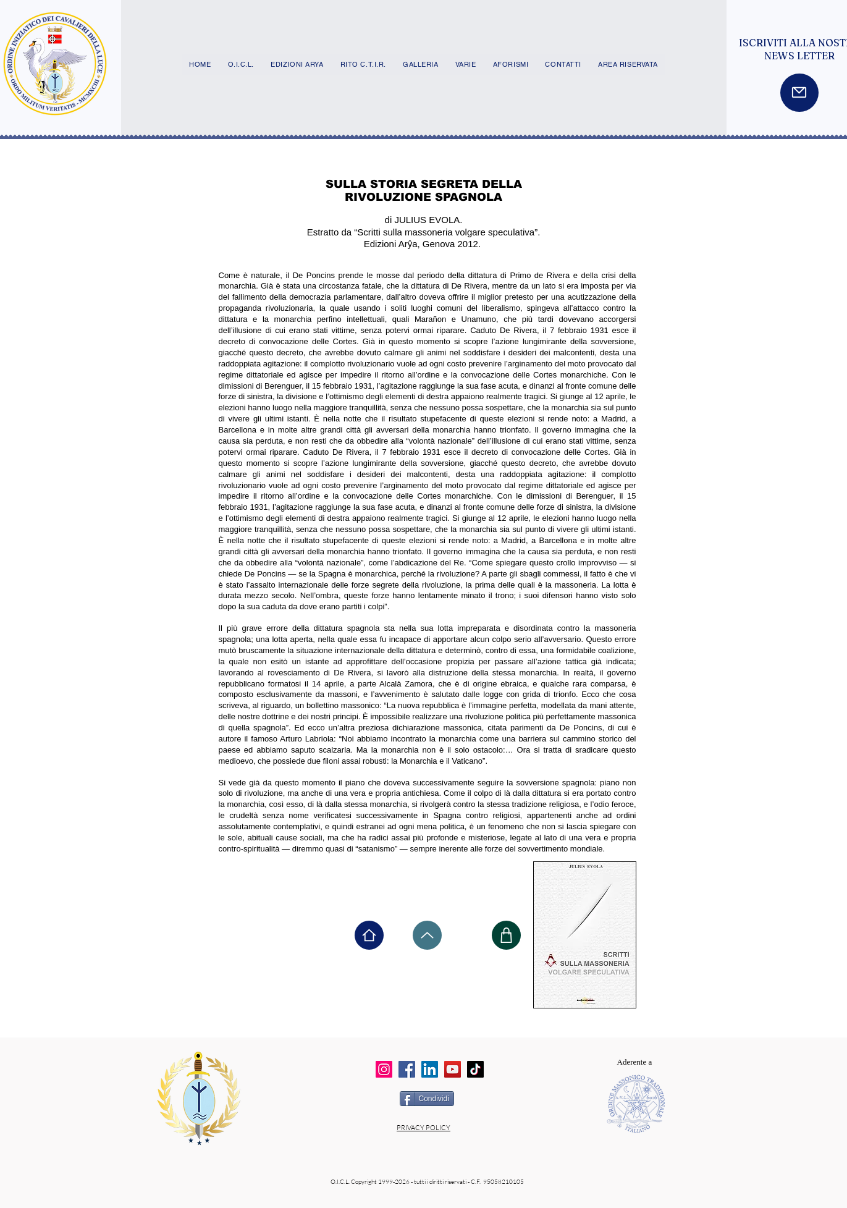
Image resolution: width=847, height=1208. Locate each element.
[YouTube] (452, 1069)
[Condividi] (427, 1098)
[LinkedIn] (429, 1069)
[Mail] (799, 93)
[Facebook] (406, 1069)
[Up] (427, 935)
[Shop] (506, 935)
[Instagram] (384, 1069)
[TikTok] (475, 1069)
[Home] (369, 935)
